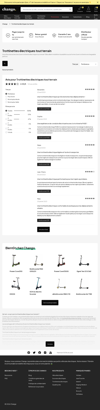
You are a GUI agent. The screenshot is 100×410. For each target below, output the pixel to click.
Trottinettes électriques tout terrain (22, 24)
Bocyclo (79, 391)
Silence (78, 388)
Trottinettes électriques (41, 17)
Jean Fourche (80, 378)
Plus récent (11, 96)
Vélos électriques (7, 17)
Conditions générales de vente (36, 379)
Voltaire (78, 375)
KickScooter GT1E (44, 164)
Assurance (65, 17)
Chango (5, 24)
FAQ (6, 378)
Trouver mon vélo (17, 17)
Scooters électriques (28, 17)
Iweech (78, 381)
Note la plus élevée (14, 99)
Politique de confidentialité (37, 383)
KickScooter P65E (44, 109)
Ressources (8, 375)
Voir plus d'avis (43, 229)
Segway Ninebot (81, 385)
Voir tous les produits (50, 303)
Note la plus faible (13, 102)
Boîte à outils (96, 17)
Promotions (55, 17)
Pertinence (11, 94)
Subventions (77, 17)
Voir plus (50, 344)
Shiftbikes (79, 394)
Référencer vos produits (36, 387)
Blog (87, 17)
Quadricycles (56, 385)
